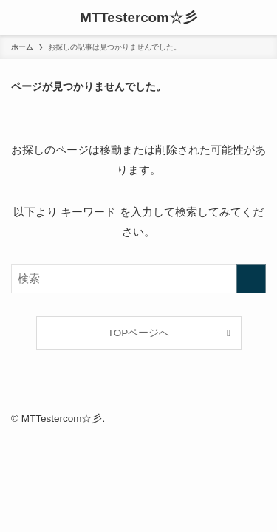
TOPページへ (139, 332)
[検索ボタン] (259, 17)
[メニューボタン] (17, 17)
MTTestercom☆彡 (138, 18)
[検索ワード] (138, 278)
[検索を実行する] (251, 278)
